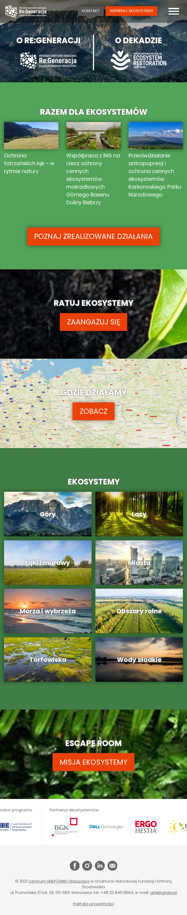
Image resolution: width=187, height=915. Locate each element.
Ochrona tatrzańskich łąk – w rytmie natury (31, 148)
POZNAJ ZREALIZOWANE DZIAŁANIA (93, 236)
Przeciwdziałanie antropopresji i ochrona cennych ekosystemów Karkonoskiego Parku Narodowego (156, 160)
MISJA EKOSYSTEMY (93, 762)
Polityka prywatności (93, 904)
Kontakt (91, 10)
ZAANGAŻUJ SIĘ (93, 322)
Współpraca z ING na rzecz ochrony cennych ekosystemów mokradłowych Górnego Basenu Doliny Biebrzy (93, 164)
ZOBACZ (94, 411)
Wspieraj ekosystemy (131, 10)
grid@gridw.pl (163, 892)
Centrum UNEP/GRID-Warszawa (58, 881)
